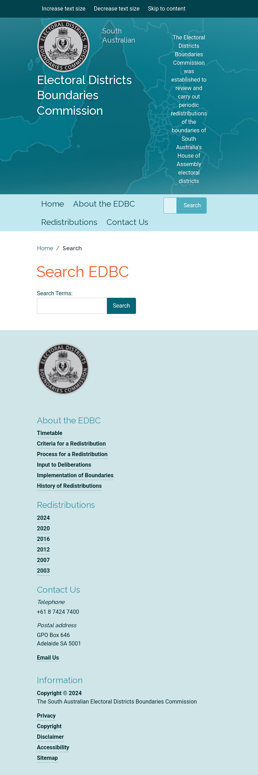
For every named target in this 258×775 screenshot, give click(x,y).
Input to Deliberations (64, 464)
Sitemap (47, 758)
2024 (43, 518)
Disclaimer (50, 736)
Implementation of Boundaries (75, 475)
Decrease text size (117, 8)
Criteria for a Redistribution (71, 443)
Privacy (46, 715)
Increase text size (63, 8)
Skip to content (167, 8)
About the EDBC (104, 203)
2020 (43, 528)
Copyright (49, 726)
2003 (43, 570)
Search (192, 205)
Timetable (50, 433)
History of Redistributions (69, 486)
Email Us (48, 657)
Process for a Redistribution (72, 454)
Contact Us (127, 222)
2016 (43, 539)
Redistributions (69, 222)
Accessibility (53, 747)
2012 (43, 549)
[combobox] (170, 205)
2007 (43, 560)
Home (52, 203)
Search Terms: (55, 293)
